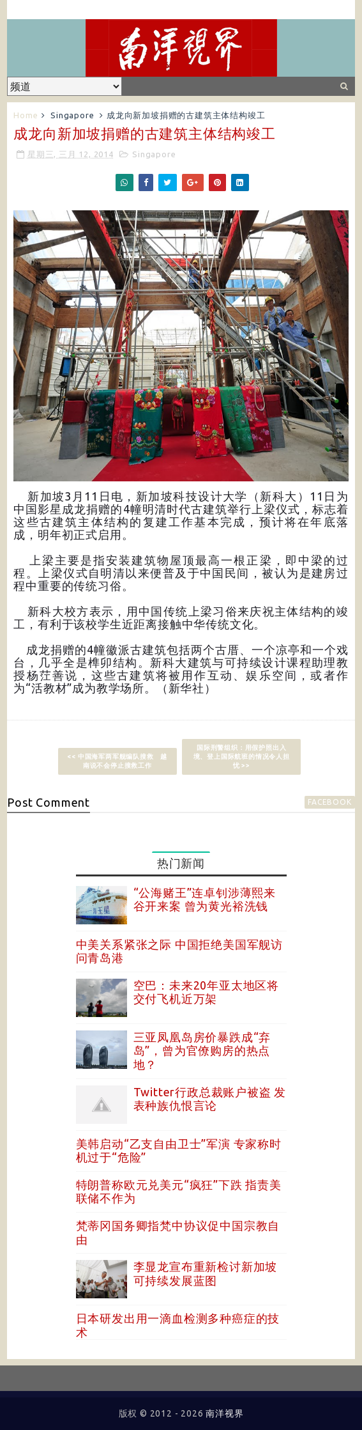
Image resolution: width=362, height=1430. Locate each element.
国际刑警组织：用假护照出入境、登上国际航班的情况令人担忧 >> (241, 756)
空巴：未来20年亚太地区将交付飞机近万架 (206, 992)
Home (25, 115)
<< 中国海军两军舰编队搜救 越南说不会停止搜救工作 (117, 761)
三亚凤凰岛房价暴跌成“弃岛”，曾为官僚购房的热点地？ (202, 1050)
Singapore (72, 115)
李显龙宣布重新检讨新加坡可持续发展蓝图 (205, 1273)
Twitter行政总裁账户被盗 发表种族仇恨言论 (210, 1098)
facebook (329, 802)
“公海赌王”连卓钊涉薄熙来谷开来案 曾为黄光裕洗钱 (204, 899)
